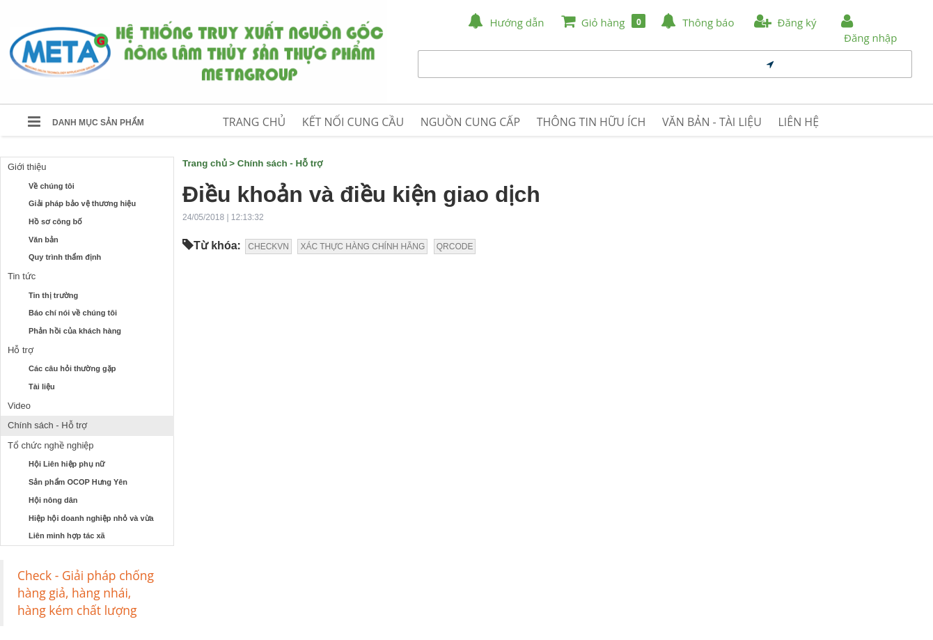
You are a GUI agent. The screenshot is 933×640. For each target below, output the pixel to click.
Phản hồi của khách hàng (75, 331)
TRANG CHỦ (254, 122)
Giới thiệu (27, 167)
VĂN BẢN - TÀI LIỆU (712, 122)
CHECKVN (268, 246)
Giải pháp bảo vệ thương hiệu (82, 203)
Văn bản (43, 239)
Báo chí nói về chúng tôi (73, 313)
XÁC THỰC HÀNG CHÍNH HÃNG (362, 246)
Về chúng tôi (52, 186)
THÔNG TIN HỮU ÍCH (591, 122)
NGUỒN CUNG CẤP (470, 122)
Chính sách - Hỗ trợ (47, 425)
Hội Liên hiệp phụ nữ (67, 464)
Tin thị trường (53, 295)
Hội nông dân (53, 500)
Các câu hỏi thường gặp (72, 368)
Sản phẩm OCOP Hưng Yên (78, 482)
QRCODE (455, 246)
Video (19, 405)
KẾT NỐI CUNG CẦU (353, 122)
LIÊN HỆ (798, 122)
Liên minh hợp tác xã (67, 535)
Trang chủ (204, 163)
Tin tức (22, 276)
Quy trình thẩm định (65, 257)
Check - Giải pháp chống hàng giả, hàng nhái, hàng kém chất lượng (85, 592)
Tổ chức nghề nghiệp (51, 445)
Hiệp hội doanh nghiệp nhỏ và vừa (91, 518)
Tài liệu (42, 386)
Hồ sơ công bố (55, 221)
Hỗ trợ (20, 350)
